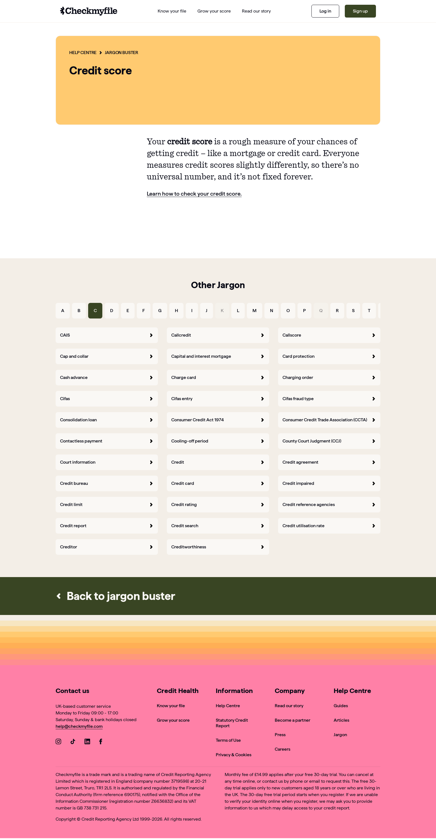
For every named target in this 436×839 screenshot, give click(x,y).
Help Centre (82, 52)
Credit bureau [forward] (106, 483)
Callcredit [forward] (218, 334)
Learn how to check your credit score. (194, 194)
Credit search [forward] (218, 525)
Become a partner (292, 720)
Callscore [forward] (329, 334)
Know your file (171, 705)
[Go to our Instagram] (58, 742)
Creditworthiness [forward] (218, 546)
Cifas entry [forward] (218, 398)
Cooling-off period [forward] (218, 440)
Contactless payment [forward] (106, 440)
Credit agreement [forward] (329, 461)
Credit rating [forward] (218, 504)
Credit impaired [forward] (329, 483)
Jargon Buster (122, 52)
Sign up (360, 11)
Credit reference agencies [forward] (329, 504)
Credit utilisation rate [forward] (329, 525)
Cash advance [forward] (106, 377)
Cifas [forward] (106, 398)
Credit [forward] (218, 461)
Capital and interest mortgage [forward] (218, 356)
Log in (325, 11)
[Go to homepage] (88, 11)
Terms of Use (228, 740)
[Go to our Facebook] (102, 742)
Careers (282, 748)
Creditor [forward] (106, 546)
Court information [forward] (106, 461)
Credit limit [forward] (106, 504)
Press (280, 734)
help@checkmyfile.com (79, 726)
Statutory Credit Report (232, 723)
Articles (341, 720)
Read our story (289, 705)
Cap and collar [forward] (106, 356)
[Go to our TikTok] (73, 742)
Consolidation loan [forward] (106, 419)
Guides (341, 705)
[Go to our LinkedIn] (87, 742)
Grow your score (173, 720)
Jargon (340, 734)
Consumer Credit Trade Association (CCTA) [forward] (329, 419)
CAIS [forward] (106, 334)
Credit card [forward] (218, 483)
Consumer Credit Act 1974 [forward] (218, 419)
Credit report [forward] (106, 525)
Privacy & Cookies (233, 754)
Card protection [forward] (329, 356)
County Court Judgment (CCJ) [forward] (329, 440)
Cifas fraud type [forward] (329, 398)
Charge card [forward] (218, 377)
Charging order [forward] (329, 377)
